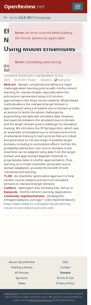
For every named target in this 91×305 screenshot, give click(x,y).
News (21, 283)
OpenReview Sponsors (40, 300)
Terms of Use (65, 278)
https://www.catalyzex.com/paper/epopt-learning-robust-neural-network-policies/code (37, 206)
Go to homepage (27, 17)
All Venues (22, 272)
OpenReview (11, 293)
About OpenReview (22, 262)
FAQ (65, 262)
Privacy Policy (65, 283)
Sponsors (22, 278)
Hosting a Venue (22, 267)
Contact (65, 267)
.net (24, 6)
